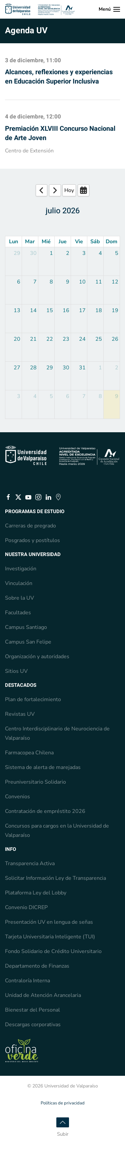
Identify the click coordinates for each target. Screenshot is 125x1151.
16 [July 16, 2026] (66, 310)
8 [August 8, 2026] (100, 396)
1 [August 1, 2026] (100, 367)
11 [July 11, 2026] (98, 282)
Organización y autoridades (37, 656)
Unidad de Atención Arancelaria (43, 995)
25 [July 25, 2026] (98, 339)
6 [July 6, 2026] (18, 282)
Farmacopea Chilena (29, 752)
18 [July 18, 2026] (98, 310)
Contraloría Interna (27, 980)
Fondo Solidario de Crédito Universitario (53, 951)
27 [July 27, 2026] (17, 367)
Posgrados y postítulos (32, 540)
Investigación (20, 568)
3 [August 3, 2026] (18, 396)
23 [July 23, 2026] (66, 339)
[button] (109, 9)
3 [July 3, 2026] (84, 253)
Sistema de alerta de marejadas (43, 767)
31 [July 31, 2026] (82, 367)
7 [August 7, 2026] (84, 396)
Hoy (69, 190)
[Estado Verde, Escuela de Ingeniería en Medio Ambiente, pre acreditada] (21, 1050)
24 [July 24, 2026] (82, 339)
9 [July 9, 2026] (67, 282)
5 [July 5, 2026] (116, 253)
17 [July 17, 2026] (82, 310)
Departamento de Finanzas (37, 966)
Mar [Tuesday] (30, 241)
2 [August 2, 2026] (116, 367)
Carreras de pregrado (30, 525)
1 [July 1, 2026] (51, 253)
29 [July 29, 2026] (49, 367)
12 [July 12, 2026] (115, 282)
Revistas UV (20, 714)
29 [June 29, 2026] (17, 253)
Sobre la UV (19, 598)
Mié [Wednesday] (46, 241)
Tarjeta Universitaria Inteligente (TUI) (50, 936)
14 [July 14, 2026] (33, 310)
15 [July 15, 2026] (49, 310)
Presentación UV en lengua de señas (49, 922)
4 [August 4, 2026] (35, 396)
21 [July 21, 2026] (33, 339)
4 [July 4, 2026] (100, 253)
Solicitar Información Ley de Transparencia (55, 878)
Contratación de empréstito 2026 (45, 811)
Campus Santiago (26, 627)
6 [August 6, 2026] (67, 396)
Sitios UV (16, 671)
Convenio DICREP (26, 907)
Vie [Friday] (79, 241)
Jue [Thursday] (63, 241)
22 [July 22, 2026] (49, 339)
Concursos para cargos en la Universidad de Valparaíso (57, 830)
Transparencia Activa (30, 863)
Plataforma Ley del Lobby (35, 892)
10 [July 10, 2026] (82, 282)
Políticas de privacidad (63, 1103)
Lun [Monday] (13, 241)
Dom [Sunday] (111, 241)
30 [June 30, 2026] (33, 253)
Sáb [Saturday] (95, 241)
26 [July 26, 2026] (115, 339)
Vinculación (18, 583)
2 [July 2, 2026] (67, 253)
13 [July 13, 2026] (17, 310)
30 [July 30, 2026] (66, 367)
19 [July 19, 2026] (115, 310)
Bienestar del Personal (32, 1010)
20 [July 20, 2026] (17, 339)
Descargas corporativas (33, 1024)
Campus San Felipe (28, 642)
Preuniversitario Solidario (35, 782)
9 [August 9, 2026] (116, 396)
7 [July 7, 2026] (35, 282)
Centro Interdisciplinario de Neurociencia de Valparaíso (57, 733)
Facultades (18, 612)
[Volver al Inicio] (40, 9)
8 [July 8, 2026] (51, 282)
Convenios (17, 796)
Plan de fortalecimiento (33, 699)
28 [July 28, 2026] (33, 367)
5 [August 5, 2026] (51, 396)
